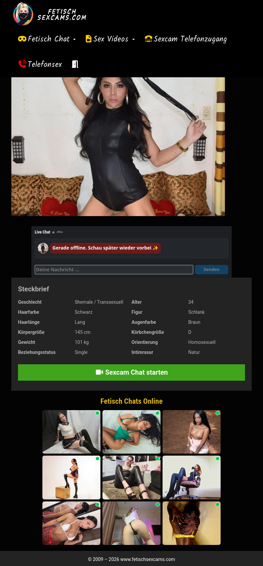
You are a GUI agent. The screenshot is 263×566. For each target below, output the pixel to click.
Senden (212, 269)
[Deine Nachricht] (114, 269)
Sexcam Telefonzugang (190, 39)
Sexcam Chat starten (131, 372)
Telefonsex (45, 65)
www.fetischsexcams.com (147, 559)
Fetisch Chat (52, 39)
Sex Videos (114, 39)
